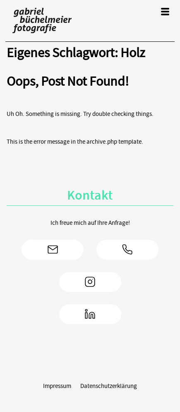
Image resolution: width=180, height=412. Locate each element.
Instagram (90, 282)
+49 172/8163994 (127, 249)
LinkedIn (90, 314)
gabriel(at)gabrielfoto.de (52, 249)
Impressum (57, 386)
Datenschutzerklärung (108, 386)
